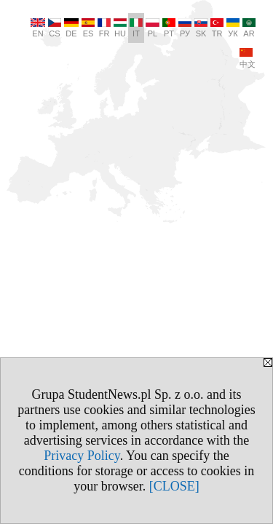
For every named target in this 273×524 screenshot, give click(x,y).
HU (120, 28)
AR (249, 28)
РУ (184, 28)
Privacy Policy (81, 455)
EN (38, 28)
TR (216, 28)
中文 (248, 58)
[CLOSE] (174, 486)
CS (54, 28)
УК (233, 28)
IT (136, 28)
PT (168, 28)
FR (104, 28)
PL (152, 28)
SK (200, 28)
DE (71, 28)
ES (88, 28)
